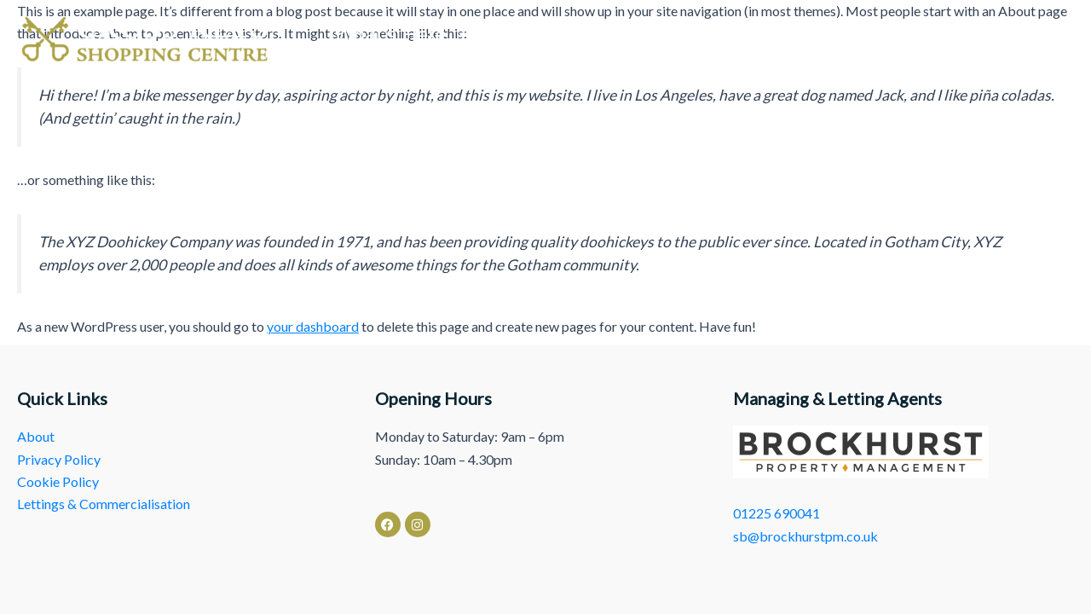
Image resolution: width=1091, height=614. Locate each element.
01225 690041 (776, 513)
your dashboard (313, 326)
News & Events (567, 34)
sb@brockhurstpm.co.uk (805, 536)
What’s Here (403, 35)
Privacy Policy (59, 459)
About (701, 35)
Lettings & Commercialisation (911, 35)
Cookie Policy (58, 481)
